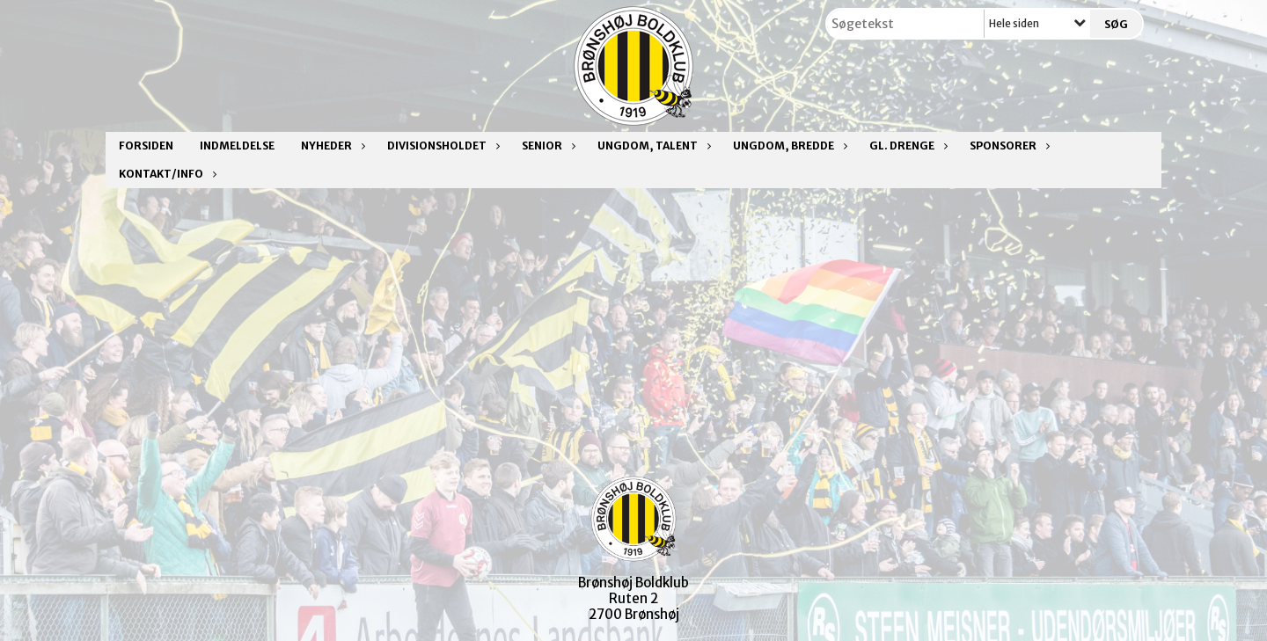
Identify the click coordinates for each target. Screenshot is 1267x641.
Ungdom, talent (652, 145)
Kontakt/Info (165, 173)
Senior (546, 145)
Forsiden (146, 145)
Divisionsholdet (441, 145)
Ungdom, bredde (788, 145)
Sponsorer (1007, 145)
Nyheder (331, 145)
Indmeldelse (237, 145)
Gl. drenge (906, 145)
